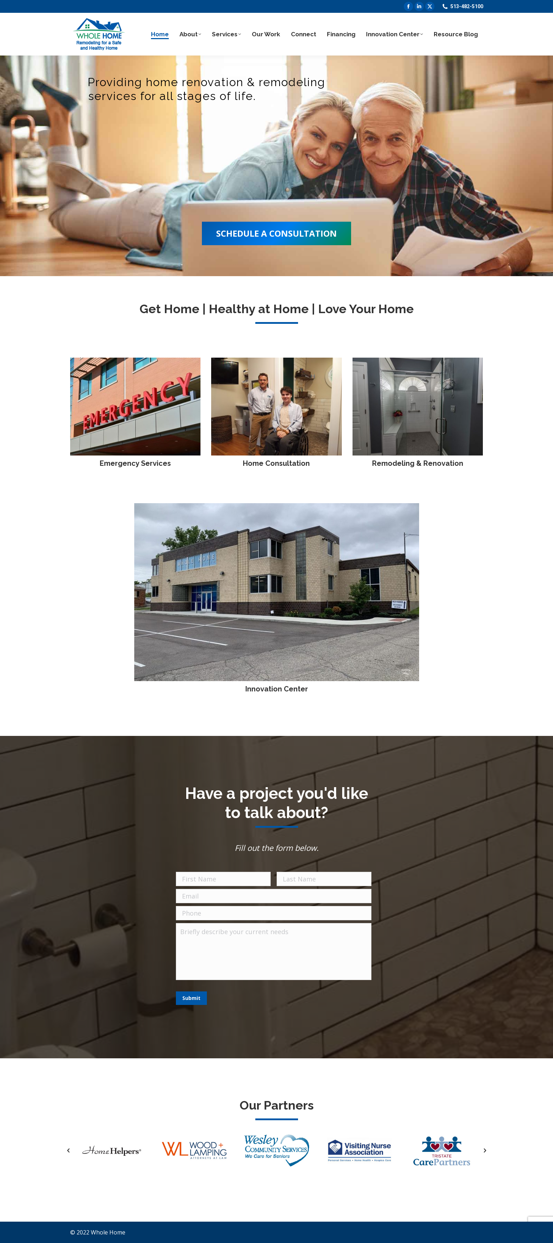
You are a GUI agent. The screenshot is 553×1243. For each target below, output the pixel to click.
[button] (68, 1150)
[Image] (135, 406)
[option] (111, 1150)
